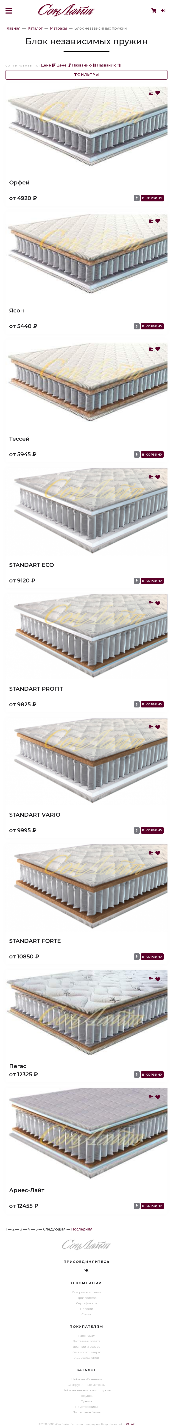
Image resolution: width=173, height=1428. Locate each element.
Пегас (17, 1066)
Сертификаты (86, 1303)
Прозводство (86, 1298)
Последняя (81, 1229)
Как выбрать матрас (86, 1352)
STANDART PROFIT (36, 688)
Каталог (35, 28)
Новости (86, 1309)
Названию (84, 65)
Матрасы (58, 28)
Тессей (19, 438)
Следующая (54, 1229)
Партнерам (86, 1335)
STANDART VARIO (34, 814)
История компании (86, 1292)
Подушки (86, 1395)
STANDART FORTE (35, 941)
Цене (48, 65)
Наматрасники (86, 1407)
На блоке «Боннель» (86, 1379)
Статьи (86, 1314)
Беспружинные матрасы (86, 1384)
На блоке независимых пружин (86, 1390)
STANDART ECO (31, 565)
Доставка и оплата (86, 1341)
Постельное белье (86, 1412)
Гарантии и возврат (87, 1346)
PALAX (130, 1424)
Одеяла (86, 1401)
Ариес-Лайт (26, 1190)
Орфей (19, 182)
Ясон (16, 310)
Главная (13, 28)
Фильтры (86, 74)
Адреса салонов (86, 1357)
